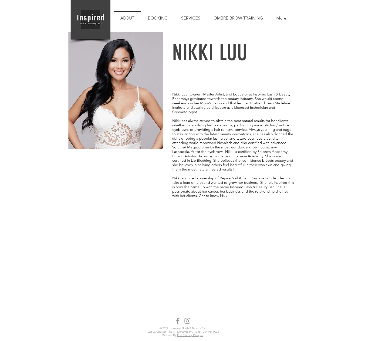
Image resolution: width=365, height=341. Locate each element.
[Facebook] (178, 321)
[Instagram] (187, 321)
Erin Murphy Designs (190, 335)
